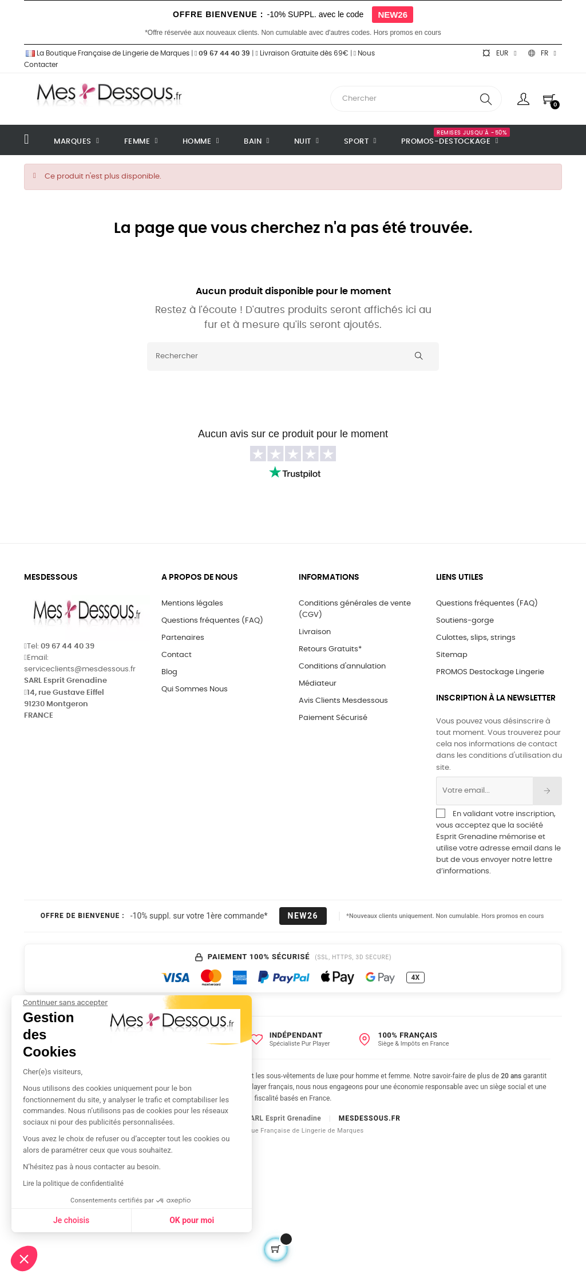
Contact (176, 655)
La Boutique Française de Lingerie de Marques (106, 53)
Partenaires (182, 638)
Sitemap (452, 655)
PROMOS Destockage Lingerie (490, 672)
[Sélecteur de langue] (542, 53)
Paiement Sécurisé (333, 718)
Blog (169, 672)
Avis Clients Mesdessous (343, 701)
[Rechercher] (293, 356)
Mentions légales (192, 603)
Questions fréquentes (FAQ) (212, 620)
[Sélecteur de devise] (499, 53)
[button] (24, 1258)
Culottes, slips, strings (476, 638)
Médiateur (317, 683)
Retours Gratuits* (330, 649)
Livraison (315, 632)
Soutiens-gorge (465, 620)
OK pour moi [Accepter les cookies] (92, 1220)
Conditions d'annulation (342, 666)
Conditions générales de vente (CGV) (355, 609)
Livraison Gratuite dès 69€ (301, 53)
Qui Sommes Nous (194, 689)
